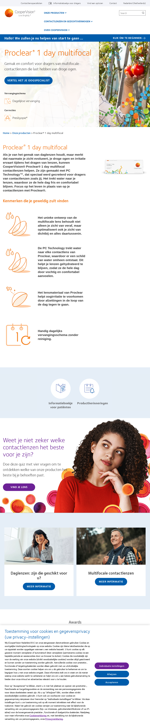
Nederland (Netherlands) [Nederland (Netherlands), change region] (134, 3)
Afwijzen (111, 675)
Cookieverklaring (38, 717)
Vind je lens (19, 487)
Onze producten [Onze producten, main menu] (54, 13)
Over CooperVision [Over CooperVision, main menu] (55, 30)
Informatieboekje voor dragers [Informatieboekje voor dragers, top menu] (67, 3)
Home (6, 133)
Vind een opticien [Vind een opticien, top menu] (95, 3)
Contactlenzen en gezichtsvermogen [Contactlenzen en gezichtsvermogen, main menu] (67, 21)
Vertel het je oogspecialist (28, 80)
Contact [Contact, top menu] (113, 3)
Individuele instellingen (111, 667)
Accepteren (111, 684)
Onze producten (21, 133)
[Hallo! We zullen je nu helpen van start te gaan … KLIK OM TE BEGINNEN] (75, 38)
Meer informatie (39, 586)
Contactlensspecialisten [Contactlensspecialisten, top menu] (31, 3)
